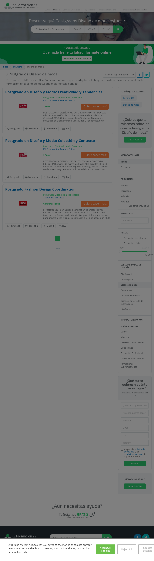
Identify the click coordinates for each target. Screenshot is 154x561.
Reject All (126, 549)
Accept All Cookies (105, 549)
